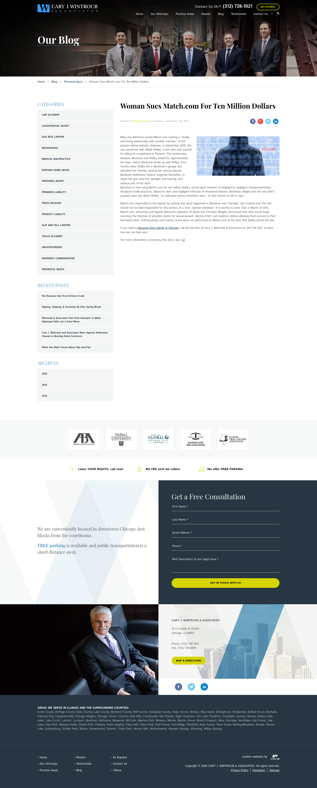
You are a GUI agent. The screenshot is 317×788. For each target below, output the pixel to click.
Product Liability (53, 214)
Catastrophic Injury (55, 126)
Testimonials (238, 14)
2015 (44, 385)
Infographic (50, 148)
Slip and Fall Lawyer (56, 225)
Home (139, 14)
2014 (44, 396)
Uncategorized (52, 247)
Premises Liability (54, 192)
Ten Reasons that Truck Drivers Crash (63, 296)
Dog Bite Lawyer (53, 137)
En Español (268, 7)
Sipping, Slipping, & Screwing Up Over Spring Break (71, 307)
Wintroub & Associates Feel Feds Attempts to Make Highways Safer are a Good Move (71, 320)
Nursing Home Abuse (55, 170)
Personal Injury (53, 181)
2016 (44, 374)
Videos (117, 770)
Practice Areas (185, 14)
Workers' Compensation (58, 258)
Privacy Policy (239, 770)
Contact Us (261, 14)
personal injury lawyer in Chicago (158, 228)
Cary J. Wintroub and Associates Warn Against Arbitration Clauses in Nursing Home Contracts (75, 334)
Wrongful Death (53, 269)
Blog (221, 14)
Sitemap (274, 770)
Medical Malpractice (56, 159)
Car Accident (51, 115)
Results (206, 14)
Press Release (51, 203)
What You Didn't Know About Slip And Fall (66, 347)
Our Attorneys (159, 14)
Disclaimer (258, 770)
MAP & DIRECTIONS (188, 661)
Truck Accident (52, 236)
